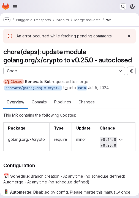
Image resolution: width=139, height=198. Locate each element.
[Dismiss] (129, 36)
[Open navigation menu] (15, 6)
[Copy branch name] (65, 87)
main (82, 88)
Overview (15, 102)
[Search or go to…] (123, 6)
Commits (39, 102)
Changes (86, 102)
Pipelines (62, 102)
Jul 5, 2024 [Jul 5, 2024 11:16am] (98, 87)
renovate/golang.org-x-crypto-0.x (34, 88)
